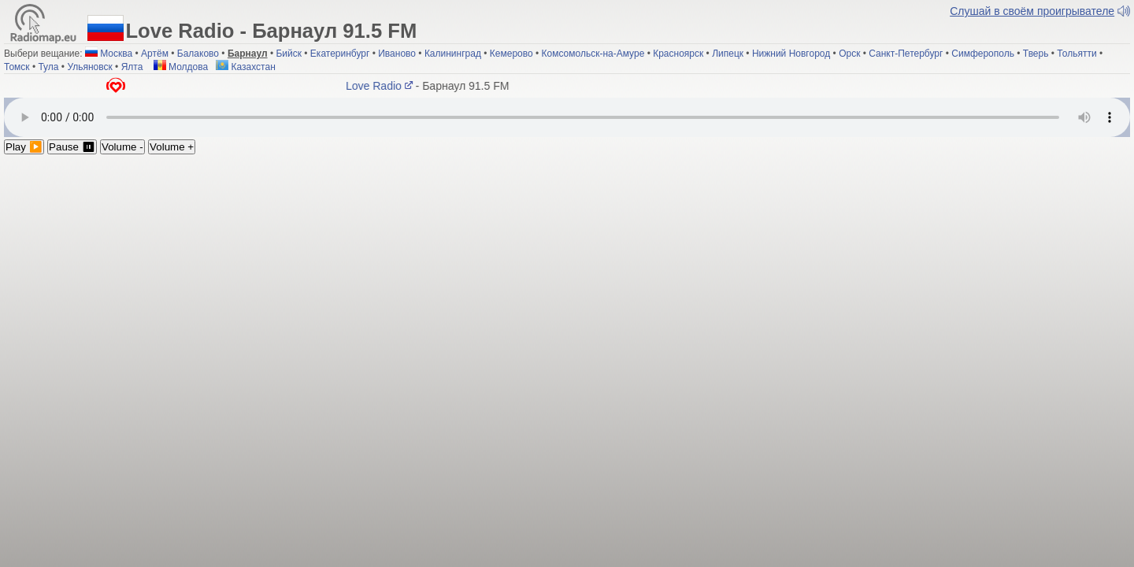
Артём (155, 53)
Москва (116, 53)
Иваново (397, 53)
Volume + (172, 147)
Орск (849, 53)
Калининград (452, 53)
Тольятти (1076, 53)
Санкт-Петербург (906, 53)
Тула (48, 66)
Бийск (289, 53)
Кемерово (511, 53)
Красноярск (678, 53)
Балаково (198, 53)
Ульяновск (89, 66)
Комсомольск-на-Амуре (593, 53)
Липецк (727, 53)
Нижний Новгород (791, 53)
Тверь (1036, 53)
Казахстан (246, 66)
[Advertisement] (567, 272)
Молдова (181, 66)
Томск (17, 66)
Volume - (122, 147)
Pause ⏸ (72, 147)
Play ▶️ (24, 147)
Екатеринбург (340, 53)
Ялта (132, 66)
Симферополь (982, 53)
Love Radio (381, 86)
